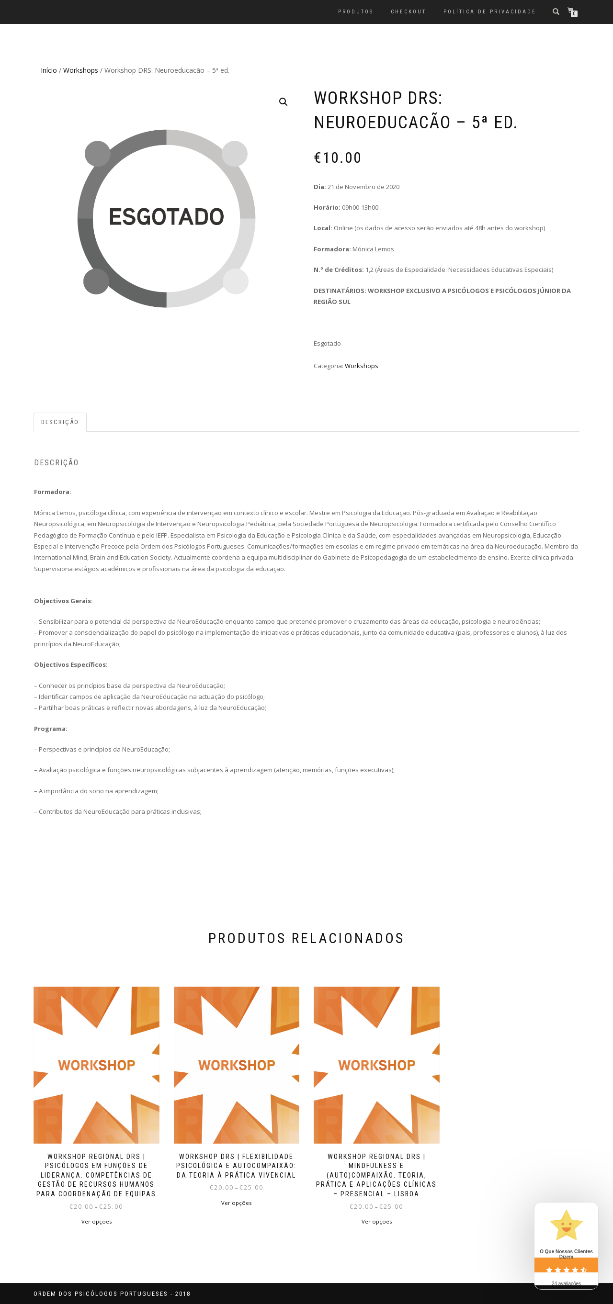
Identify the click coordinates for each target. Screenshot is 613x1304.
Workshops (80, 70)
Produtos (356, 12)
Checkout (408, 12)
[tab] (61, 422)
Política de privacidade (489, 12)
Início (49, 70)
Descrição (60, 422)
